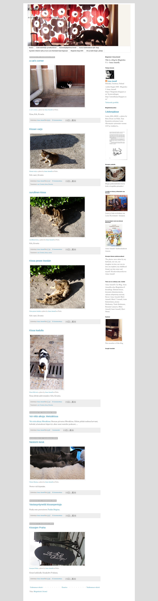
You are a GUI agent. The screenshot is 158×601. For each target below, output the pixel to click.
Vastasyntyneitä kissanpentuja (45, 504)
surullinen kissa (37, 192)
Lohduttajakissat (112, 111)
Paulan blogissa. (54, 509)
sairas (50, 253)
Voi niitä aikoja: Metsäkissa (43, 416)
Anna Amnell (48, 110)
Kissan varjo (36, 129)
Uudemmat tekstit (36, 587)
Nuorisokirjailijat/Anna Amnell (67, 47)
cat (38, 184)
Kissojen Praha (37, 527)
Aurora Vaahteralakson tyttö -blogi (89, 47)
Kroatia (50, 184)
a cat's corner (36, 60)
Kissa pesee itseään (40, 260)
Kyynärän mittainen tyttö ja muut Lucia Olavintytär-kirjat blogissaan (48, 51)
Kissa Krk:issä (33, 392)
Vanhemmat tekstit (93, 587)
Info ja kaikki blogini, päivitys (94, 51)
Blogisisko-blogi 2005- (77, 51)
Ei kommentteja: (57, 120)
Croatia (42, 184)
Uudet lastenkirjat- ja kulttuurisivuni (46, 47)
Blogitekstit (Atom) (40, 591)
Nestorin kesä (36, 442)
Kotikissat (37, 9)
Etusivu (31, 47)
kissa (46, 184)
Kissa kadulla (36, 330)
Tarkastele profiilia (111, 102)
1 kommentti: (56, 430)
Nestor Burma (33, 482)
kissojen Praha (33, 568)
